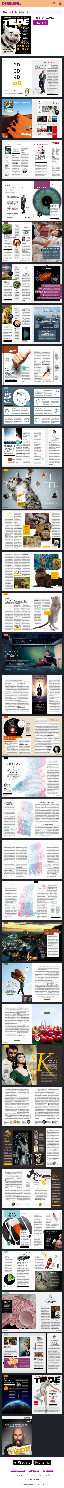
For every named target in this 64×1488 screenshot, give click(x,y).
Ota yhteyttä (34, 1470)
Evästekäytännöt (46, 1475)
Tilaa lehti (40, 22)
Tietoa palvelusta (18, 1470)
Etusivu (6, 12)
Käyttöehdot (48, 1470)
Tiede (14, 12)
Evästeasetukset (32, 1479)
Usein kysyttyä (17, 1475)
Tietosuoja (31, 1475)
